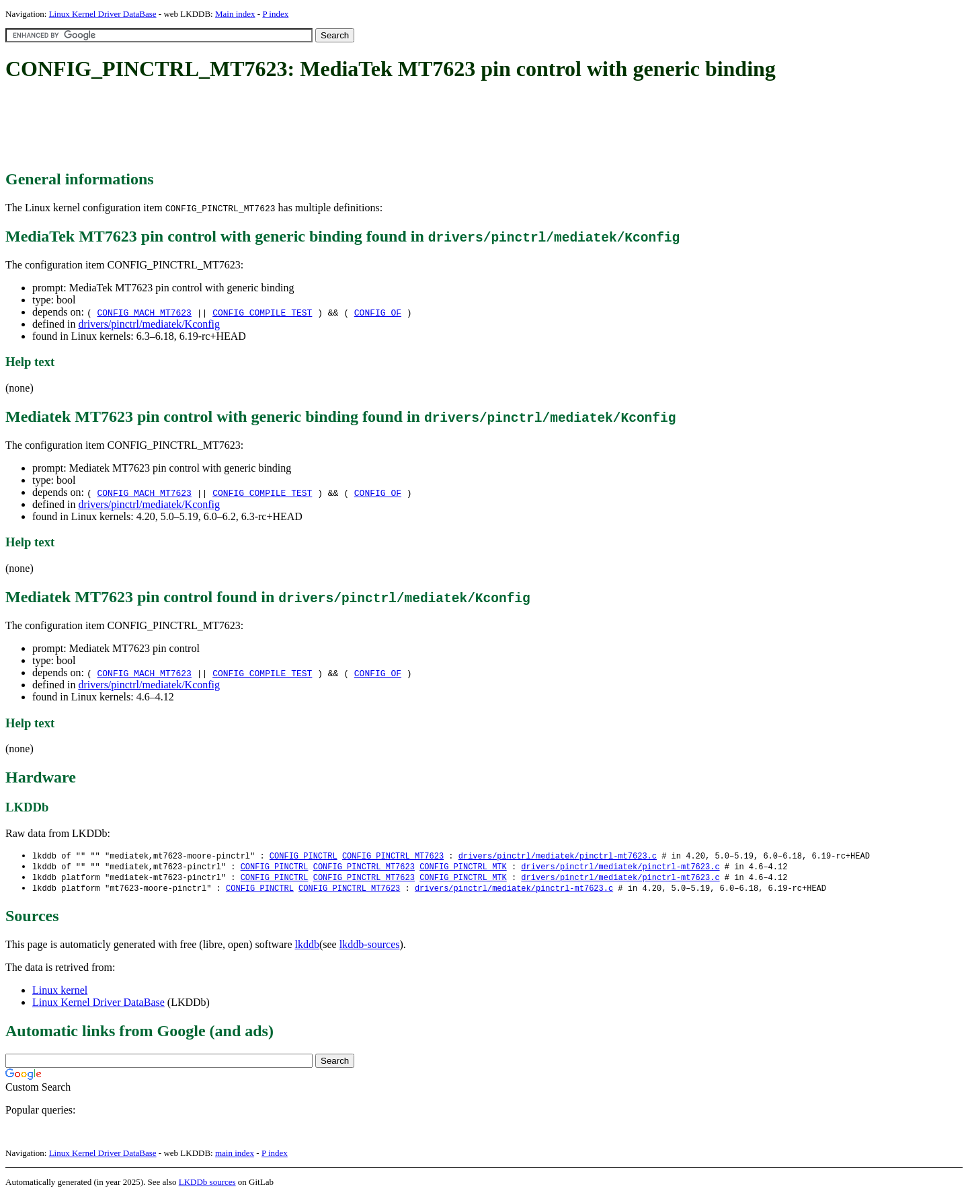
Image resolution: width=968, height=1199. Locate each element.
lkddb (307, 947)
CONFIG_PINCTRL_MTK (463, 867)
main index (234, 1156)
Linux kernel (59, 992)
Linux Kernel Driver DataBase (103, 14)
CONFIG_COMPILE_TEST (262, 312)
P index (275, 14)
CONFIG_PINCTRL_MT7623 (393, 856)
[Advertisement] (250, 126)
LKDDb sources (207, 1184)
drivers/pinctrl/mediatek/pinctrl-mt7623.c (557, 856)
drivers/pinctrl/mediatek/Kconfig (149, 324)
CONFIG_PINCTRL (303, 856)
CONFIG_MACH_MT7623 (144, 312)
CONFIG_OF (377, 312)
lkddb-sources (369, 947)
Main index (235, 14)
